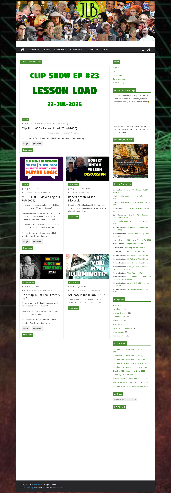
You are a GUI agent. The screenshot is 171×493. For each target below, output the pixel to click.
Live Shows (117, 309)
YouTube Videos (74, 283)
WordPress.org (118, 83)
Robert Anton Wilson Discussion (81, 198)
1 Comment (91, 189)
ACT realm (42, 124)
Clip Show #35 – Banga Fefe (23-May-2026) (129, 363)
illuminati (83, 290)
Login (25, 143)
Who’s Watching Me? (135, 273)
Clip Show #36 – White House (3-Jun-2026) (129, 359)
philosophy (30, 192)
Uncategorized (73, 185)
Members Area (75, 50)
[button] (37, 49)
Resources (31, 50)
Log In (105, 50)
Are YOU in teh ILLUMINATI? (86, 295)
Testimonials (60, 50)
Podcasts (25, 119)
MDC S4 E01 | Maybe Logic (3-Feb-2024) (41, 198)
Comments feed (119, 79)
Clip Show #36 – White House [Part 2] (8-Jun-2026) (132, 356)
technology (64, 124)
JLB (25, 124)
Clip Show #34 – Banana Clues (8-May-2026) (130, 367)
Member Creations (28, 283)
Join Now (37, 143)
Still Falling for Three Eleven (132, 244)
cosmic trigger (74, 290)
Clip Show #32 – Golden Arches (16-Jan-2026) (130, 386)
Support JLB (93, 50)
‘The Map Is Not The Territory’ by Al (41, 296)
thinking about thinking (44, 290)
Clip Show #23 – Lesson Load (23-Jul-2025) (49, 128)
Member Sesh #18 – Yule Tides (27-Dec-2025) (130, 382)
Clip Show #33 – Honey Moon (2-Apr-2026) (135, 240)
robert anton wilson (53, 124)
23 (24, 192)
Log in (115, 71)
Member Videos (119, 317)
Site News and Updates (122, 328)
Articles (116, 305)
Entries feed (117, 75)
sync (50, 192)
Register (116, 67)
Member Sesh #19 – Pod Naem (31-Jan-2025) (130, 378)
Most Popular (118, 320)
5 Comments (89, 287)
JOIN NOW (46, 50)
